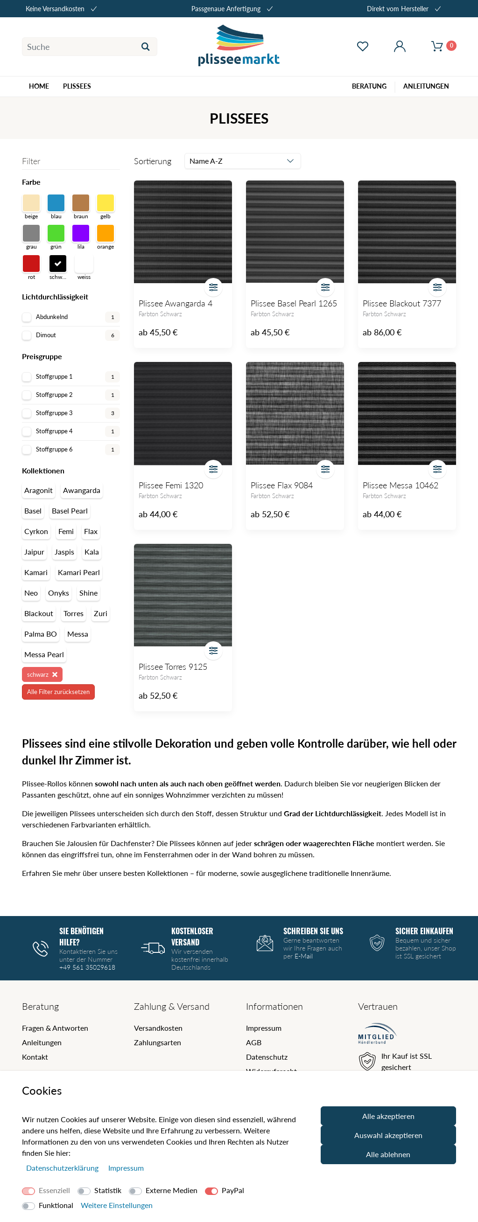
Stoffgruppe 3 (71, 413)
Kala (91, 551)
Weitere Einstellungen (117, 1205)
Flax (91, 531)
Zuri (100, 613)
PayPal (233, 1190)
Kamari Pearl (79, 572)
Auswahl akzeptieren (388, 1135)
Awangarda (81, 490)
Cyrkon (36, 531)
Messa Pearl (44, 654)
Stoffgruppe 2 (71, 395)
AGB (253, 1042)
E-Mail (304, 956)
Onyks (58, 592)
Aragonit (38, 490)
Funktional (56, 1205)
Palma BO (40, 633)
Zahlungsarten (157, 1042)
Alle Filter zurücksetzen (58, 691)
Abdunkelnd (71, 317)
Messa (77, 633)
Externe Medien (171, 1190)
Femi (66, 531)
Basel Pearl (70, 510)
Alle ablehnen (388, 1154)
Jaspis (64, 551)
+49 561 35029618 (87, 967)
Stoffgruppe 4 (71, 431)
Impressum (263, 1027)
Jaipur (34, 551)
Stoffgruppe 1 (71, 376)
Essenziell (54, 1190)
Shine (88, 592)
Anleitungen (42, 1042)
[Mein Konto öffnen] (400, 46)
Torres (73, 613)
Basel (33, 510)
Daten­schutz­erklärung (63, 1167)
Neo (31, 592)
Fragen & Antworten (55, 1027)
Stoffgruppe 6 (71, 449)
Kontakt (35, 1056)
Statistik (107, 1190)
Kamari (36, 572)
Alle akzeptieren (388, 1115)
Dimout (71, 335)
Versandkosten (158, 1027)
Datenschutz (267, 1056)
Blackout (38, 613)
